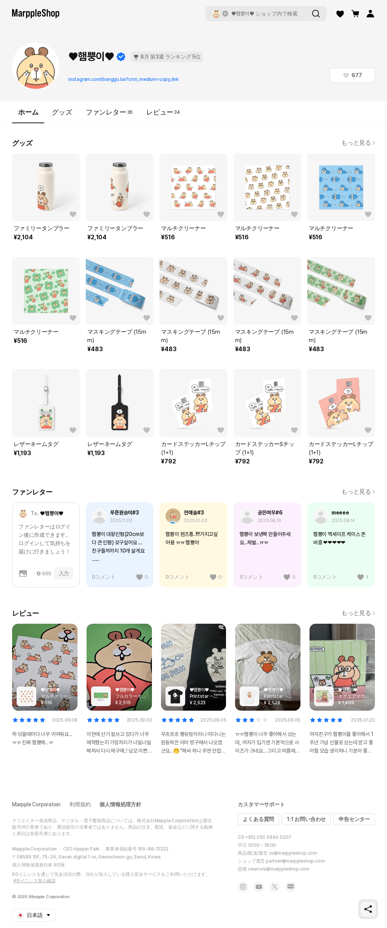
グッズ (62, 112)
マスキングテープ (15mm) (116, 336)
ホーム (28, 115)
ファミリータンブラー (42, 228)
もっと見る (358, 142)
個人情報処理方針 (120, 804)
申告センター (354, 819)
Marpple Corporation (36, 804)
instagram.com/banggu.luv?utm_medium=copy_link (123, 79)
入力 (64, 573)
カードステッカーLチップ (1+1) (193, 448)
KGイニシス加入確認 (35, 880)
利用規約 (80, 804)
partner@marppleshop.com (295, 861)
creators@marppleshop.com (279, 869)
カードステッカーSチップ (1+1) (264, 448)
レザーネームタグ (36, 444)
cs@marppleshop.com (293, 853)
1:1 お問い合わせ (306, 819)
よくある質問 (258, 819)
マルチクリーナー (183, 228)
